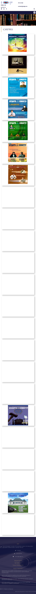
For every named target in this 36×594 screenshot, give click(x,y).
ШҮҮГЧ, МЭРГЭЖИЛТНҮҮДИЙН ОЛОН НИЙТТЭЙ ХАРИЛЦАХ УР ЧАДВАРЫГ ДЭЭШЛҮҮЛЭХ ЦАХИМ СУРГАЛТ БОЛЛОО (16, 576)
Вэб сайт (17, 591)
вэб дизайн (21, 591)
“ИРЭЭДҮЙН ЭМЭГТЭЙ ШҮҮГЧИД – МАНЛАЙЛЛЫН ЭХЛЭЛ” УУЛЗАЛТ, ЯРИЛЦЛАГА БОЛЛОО (17, 579)
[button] (34, 9)
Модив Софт (28, 591)
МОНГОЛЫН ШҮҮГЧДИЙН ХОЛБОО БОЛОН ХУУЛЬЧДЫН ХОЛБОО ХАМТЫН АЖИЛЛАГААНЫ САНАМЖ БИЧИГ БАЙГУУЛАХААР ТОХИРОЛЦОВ (17, 571)
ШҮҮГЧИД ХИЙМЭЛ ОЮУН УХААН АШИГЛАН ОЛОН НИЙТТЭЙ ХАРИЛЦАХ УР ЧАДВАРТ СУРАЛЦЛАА (16, 583)
